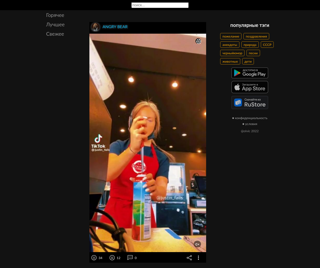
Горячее (55, 15)
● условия (249, 124)
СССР (267, 45)
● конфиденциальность (250, 118)
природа (250, 45)
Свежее (55, 34)
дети (248, 61)
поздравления (256, 36)
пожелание (230, 36)
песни (253, 53)
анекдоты (229, 45)
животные (230, 61)
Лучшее (55, 24)
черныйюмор (232, 53)
